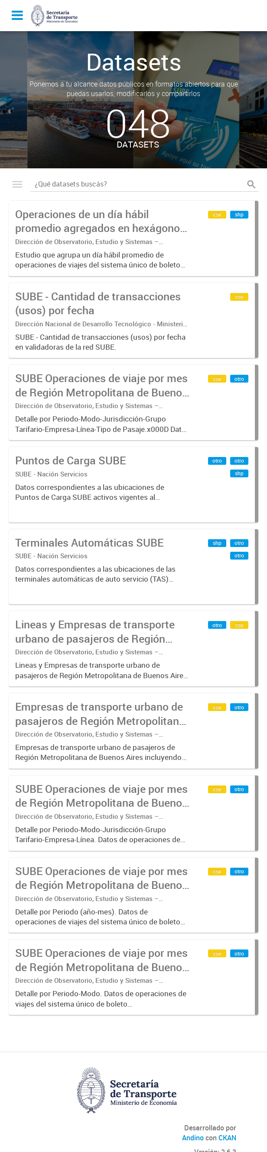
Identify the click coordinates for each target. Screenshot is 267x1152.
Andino (193, 1137)
